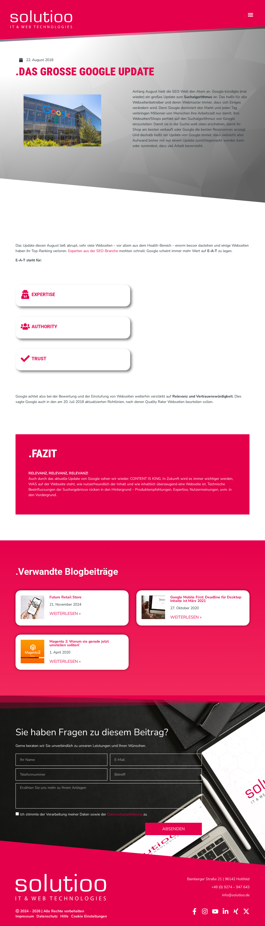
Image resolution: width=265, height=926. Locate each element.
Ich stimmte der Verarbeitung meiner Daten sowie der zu (83, 814)
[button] (250, 14)
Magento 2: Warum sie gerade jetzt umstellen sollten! (79, 643)
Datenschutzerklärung (124, 814)
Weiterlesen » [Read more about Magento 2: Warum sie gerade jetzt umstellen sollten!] (65, 661)
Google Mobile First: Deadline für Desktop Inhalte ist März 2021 (205, 599)
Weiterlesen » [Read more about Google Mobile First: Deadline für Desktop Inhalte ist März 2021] (186, 617)
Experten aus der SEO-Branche (93, 250)
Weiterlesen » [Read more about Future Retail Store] (65, 613)
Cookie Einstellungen (89, 916)
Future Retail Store (65, 597)
